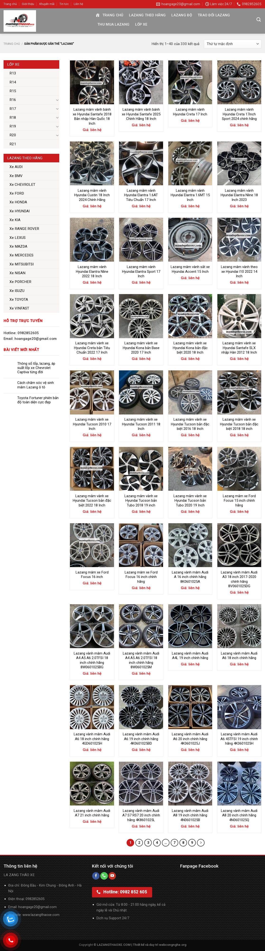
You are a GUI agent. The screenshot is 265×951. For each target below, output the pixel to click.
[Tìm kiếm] (258, 20)
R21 (12, 144)
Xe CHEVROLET (22, 184)
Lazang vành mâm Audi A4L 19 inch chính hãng (190, 655)
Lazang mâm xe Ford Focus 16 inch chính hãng (141, 577)
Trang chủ (10, 4)
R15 (12, 91)
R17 (12, 109)
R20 (12, 135)
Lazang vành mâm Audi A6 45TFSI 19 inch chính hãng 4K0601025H (239, 739)
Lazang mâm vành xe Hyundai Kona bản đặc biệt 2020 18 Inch (190, 348)
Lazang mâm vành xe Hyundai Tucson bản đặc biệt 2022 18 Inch (92, 500)
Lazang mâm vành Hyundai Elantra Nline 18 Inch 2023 (239, 195)
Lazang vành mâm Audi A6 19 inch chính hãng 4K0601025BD (141, 739)
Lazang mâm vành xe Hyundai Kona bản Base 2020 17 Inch (141, 348)
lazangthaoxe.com (45, 915)
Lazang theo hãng (147, 15)
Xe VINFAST (19, 308)
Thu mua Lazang (113, 24)
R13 (12, 73)
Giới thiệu (28, 4)
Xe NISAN (17, 273)
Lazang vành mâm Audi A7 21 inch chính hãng (92, 813)
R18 (12, 117)
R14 (12, 82)
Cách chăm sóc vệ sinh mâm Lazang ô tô (35, 385)
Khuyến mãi (47, 4)
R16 (12, 100)
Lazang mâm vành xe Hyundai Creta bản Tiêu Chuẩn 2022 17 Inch (92, 348)
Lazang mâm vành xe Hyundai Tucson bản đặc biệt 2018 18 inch (239, 424)
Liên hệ (78, 4)
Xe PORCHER (20, 282)
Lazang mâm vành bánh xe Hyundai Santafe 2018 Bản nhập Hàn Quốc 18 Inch (92, 116)
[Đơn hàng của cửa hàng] (232, 44)
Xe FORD (16, 193)
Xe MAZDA (18, 246)
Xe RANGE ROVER (24, 229)
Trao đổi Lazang (214, 15)
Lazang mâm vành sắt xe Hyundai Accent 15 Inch (190, 269)
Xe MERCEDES (21, 255)
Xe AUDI (16, 167)
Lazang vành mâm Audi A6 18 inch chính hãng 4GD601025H (92, 739)
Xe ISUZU (16, 291)
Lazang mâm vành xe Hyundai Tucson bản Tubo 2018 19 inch (141, 500)
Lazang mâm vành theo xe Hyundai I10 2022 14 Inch (239, 271)
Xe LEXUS (17, 238)
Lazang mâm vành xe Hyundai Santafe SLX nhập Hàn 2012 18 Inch (239, 348)
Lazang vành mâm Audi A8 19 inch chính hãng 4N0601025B (190, 815)
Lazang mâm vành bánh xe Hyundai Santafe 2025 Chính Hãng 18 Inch (141, 114)
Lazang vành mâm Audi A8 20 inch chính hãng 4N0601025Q (239, 815)
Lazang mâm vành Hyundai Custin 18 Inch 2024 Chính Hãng (92, 195)
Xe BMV (16, 176)
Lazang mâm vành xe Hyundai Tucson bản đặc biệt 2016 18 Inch (190, 424)
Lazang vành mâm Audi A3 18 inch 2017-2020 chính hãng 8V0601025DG (239, 579)
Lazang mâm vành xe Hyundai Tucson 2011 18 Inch (141, 424)
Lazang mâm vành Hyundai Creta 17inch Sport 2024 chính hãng (239, 114)
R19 (12, 126)
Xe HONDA (18, 202)
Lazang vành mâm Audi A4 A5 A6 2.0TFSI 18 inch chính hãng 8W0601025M (141, 660)
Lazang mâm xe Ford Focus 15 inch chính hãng (239, 500)
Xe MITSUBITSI (21, 264)
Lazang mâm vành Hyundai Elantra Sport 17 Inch (141, 271)
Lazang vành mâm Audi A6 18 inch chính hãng (239, 655)
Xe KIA (14, 220)
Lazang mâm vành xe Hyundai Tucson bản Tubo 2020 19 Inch (190, 500)
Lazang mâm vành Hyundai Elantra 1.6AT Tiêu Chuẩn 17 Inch (141, 195)
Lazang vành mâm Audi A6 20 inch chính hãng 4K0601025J (190, 739)
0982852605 (35, 899)
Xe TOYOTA (18, 299)
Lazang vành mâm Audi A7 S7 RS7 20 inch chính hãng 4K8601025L (141, 815)
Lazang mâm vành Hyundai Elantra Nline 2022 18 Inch (92, 271)
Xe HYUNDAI (19, 211)
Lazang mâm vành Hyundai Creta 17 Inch (190, 111)
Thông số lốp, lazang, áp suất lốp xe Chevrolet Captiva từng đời (36, 367)
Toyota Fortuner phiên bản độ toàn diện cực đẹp (38, 400)
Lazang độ (181, 15)
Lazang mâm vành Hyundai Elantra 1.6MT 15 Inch (190, 195)
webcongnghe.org (172, 944)
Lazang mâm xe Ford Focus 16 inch (92, 574)
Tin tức (64, 4)
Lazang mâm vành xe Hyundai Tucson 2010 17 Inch (92, 424)
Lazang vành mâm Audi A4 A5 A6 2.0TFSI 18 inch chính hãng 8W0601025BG (92, 660)
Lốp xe (141, 24)
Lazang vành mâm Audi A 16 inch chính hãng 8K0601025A (190, 577)
